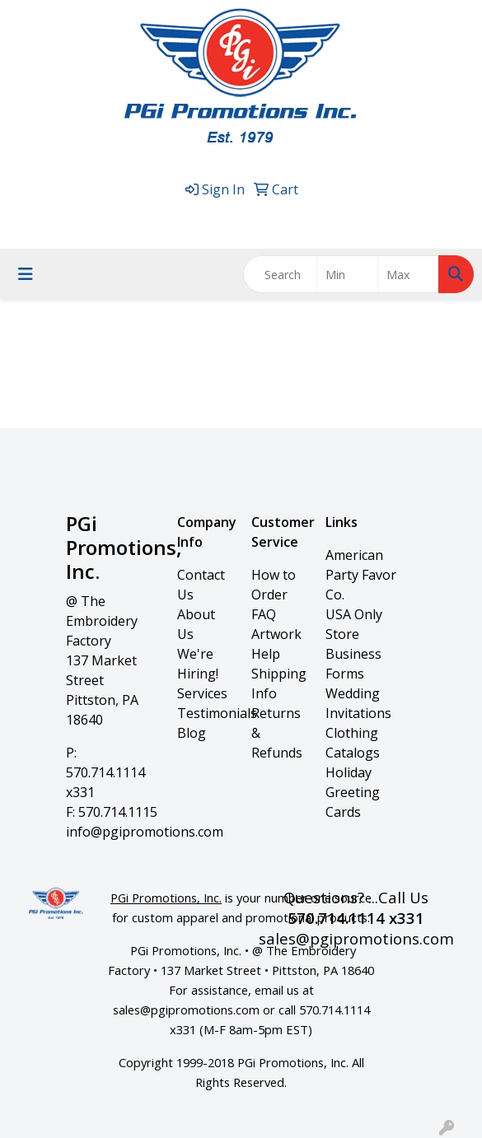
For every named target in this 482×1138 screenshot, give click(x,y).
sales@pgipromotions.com (307, 217)
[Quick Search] (280, 274)
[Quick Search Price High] (408, 274)
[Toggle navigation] (25, 274)
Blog (191, 733)
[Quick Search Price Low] (347, 274)
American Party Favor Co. (360, 575)
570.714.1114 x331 (157, 217)
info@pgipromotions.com (144, 832)
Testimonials (217, 713)
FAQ (263, 614)
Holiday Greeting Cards (352, 792)
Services (202, 693)
